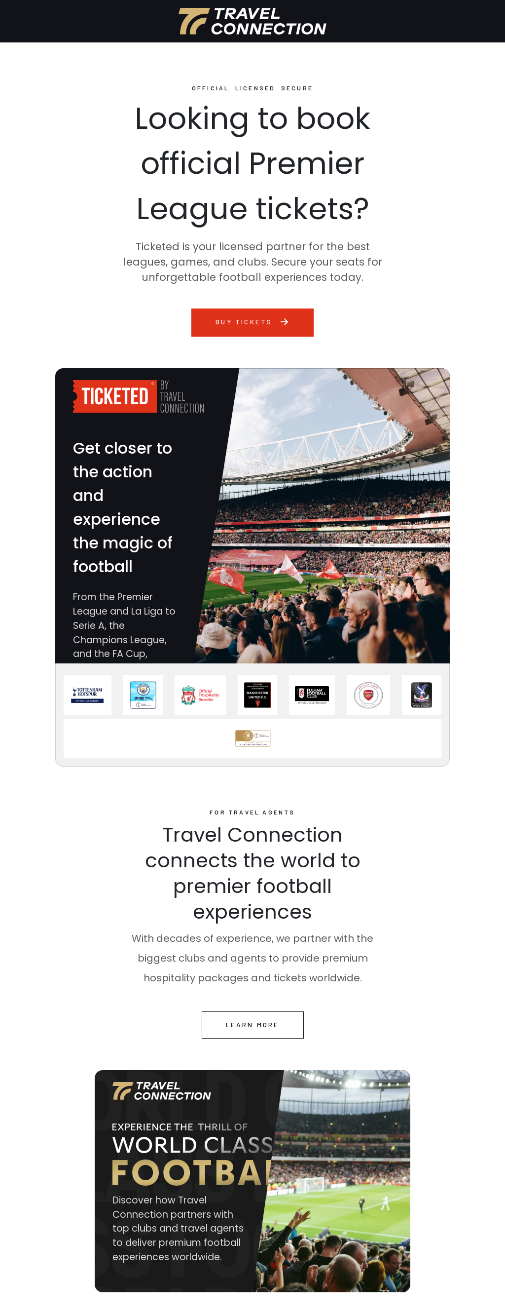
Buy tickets (252, 322)
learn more (253, 1024)
